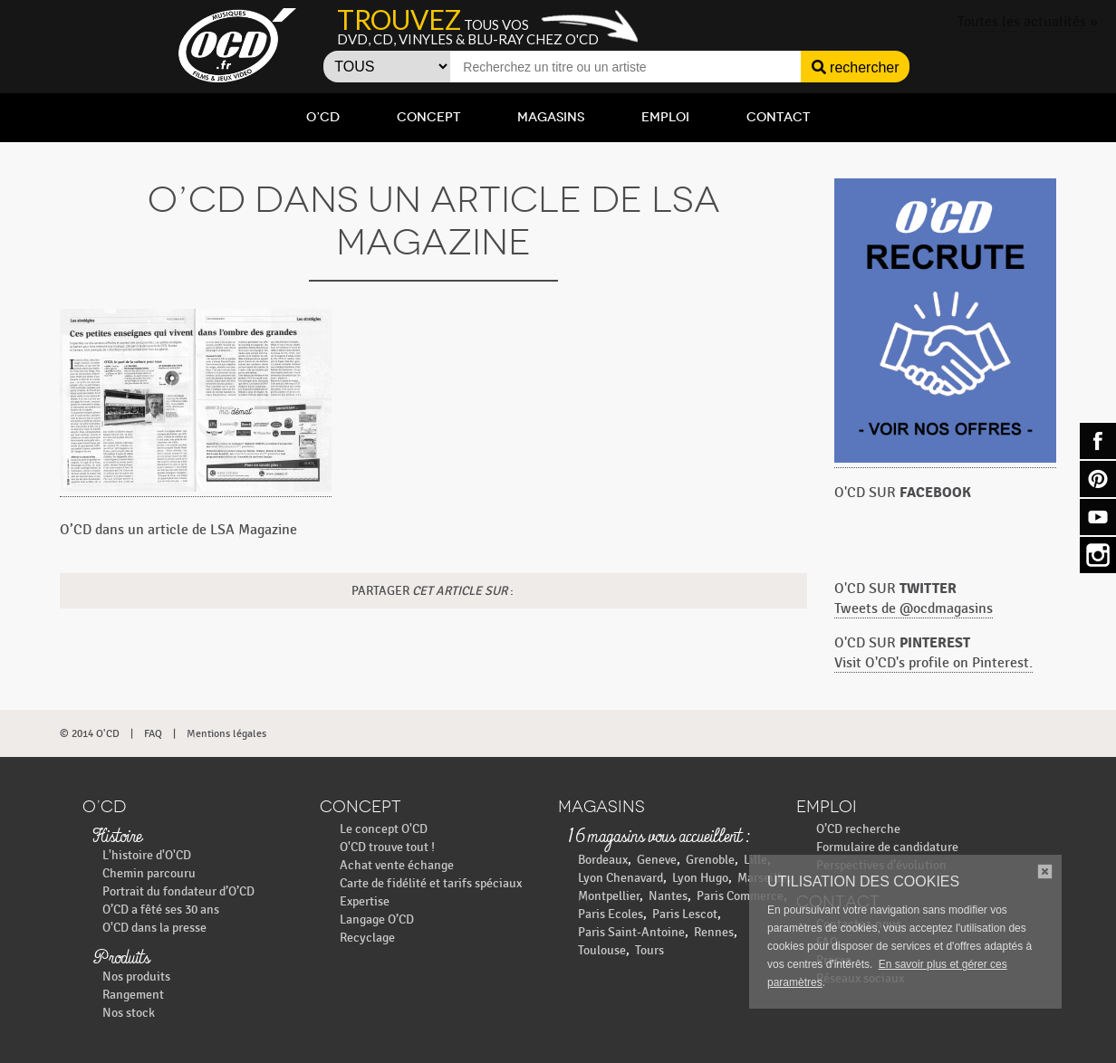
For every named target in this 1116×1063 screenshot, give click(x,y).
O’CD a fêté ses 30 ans (160, 909)
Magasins (550, 117)
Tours (649, 950)
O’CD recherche (858, 829)
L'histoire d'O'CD (146, 855)
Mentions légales (226, 733)
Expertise (365, 901)
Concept (428, 117)
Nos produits (136, 976)
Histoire (116, 837)
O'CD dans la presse (154, 927)
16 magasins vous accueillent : (658, 837)
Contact (778, 117)
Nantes (668, 896)
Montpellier (609, 896)
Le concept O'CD (384, 829)
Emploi (665, 117)
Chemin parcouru (149, 873)
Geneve (657, 859)
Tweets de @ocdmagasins (913, 609)
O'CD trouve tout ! (387, 847)
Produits (120, 958)
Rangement (133, 994)
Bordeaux (603, 859)
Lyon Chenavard (620, 878)
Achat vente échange (397, 865)
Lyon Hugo (700, 878)
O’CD (323, 117)
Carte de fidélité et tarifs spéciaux (431, 883)
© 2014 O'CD (90, 733)
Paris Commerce (740, 896)
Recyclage (367, 937)
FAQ (153, 733)
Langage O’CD (377, 919)
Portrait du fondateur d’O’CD (178, 891)
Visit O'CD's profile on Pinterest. (933, 663)
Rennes (714, 932)
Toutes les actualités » (1027, 22)
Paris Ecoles (610, 914)
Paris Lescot (684, 914)
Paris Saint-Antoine (631, 932)
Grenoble (710, 859)
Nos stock (128, 1012)
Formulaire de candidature (887, 847)
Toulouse (602, 950)
